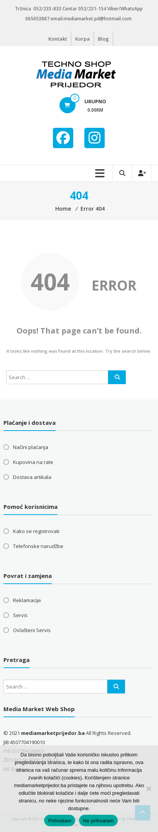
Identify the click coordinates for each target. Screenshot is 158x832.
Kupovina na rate (33, 462)
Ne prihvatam (98, 821)
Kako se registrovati (36, 531)
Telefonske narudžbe (38, 546)
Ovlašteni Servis (32, 630)
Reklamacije (27, 600)
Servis (20, 615)
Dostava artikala (32, 477)
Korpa (82, 38)
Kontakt (57, 38)
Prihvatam (59, 821)
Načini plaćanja (30, 447)
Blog (103, 38)
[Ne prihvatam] (148, 788)
